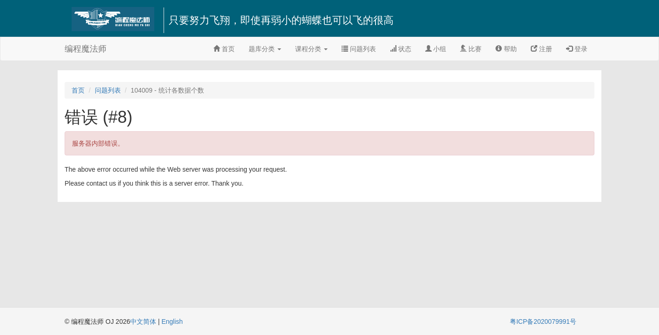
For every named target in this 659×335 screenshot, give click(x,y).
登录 (576, 49)
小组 (436, 49)
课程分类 (311, 49)
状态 (400, 49)
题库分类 (265, 49)
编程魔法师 (85, 49)
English (172, 321)
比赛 (470, 49)
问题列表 (359, 49)
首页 (224, 49)
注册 (541, 49)
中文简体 (144, 321)
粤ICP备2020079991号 (543, 321)
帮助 (506, 49)
